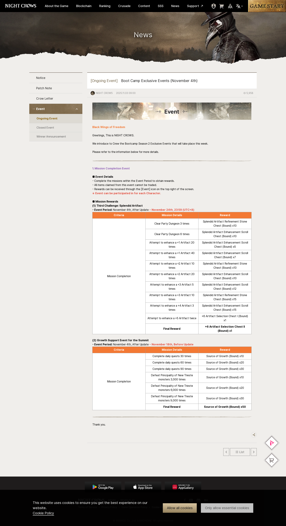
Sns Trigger (230, 6)
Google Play (103, 487)
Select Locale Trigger (239, 6)
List (241, 452)
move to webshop (221, 6)
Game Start (267, 6)
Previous (226, 452)
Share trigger (254, 435)
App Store (143, 487)
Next (254, 452)
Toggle (77, 109)
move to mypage (214, 6)
